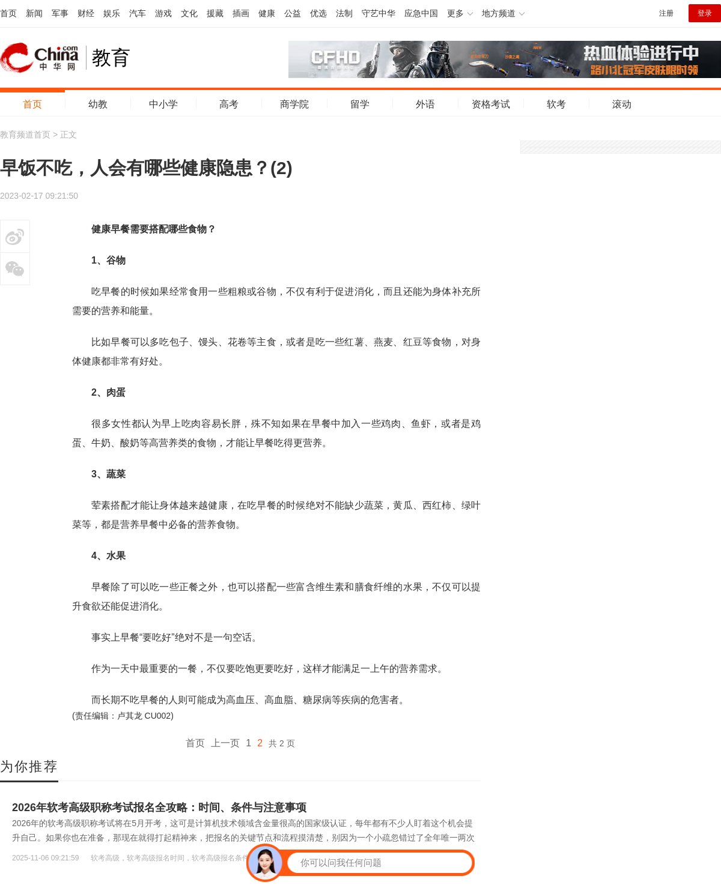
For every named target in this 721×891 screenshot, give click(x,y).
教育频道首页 (25, 134)
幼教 (98, 104)
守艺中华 (378, 13)
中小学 (163, 104)
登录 (705, 13)
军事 (60, 13)
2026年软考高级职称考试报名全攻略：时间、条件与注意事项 (159, 808)
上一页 (225, 743)
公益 (292, 13)
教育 (111, 57)
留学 (360, 104)
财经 (86, 13)
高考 (229, 104)
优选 (318, 13)
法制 (344, 13)
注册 (666, 13)
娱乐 (111, 13)
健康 (266, 13)
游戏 (163, 13)
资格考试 (491, 104)
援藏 (215, 13)
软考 (556, 104)
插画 (241, 13)
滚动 (621, 104)
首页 (8, 13)
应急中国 (421, 13)
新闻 (34, 13)
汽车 (137, 13)
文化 (189, 13)
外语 (425, 104)
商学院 (294, 104)
